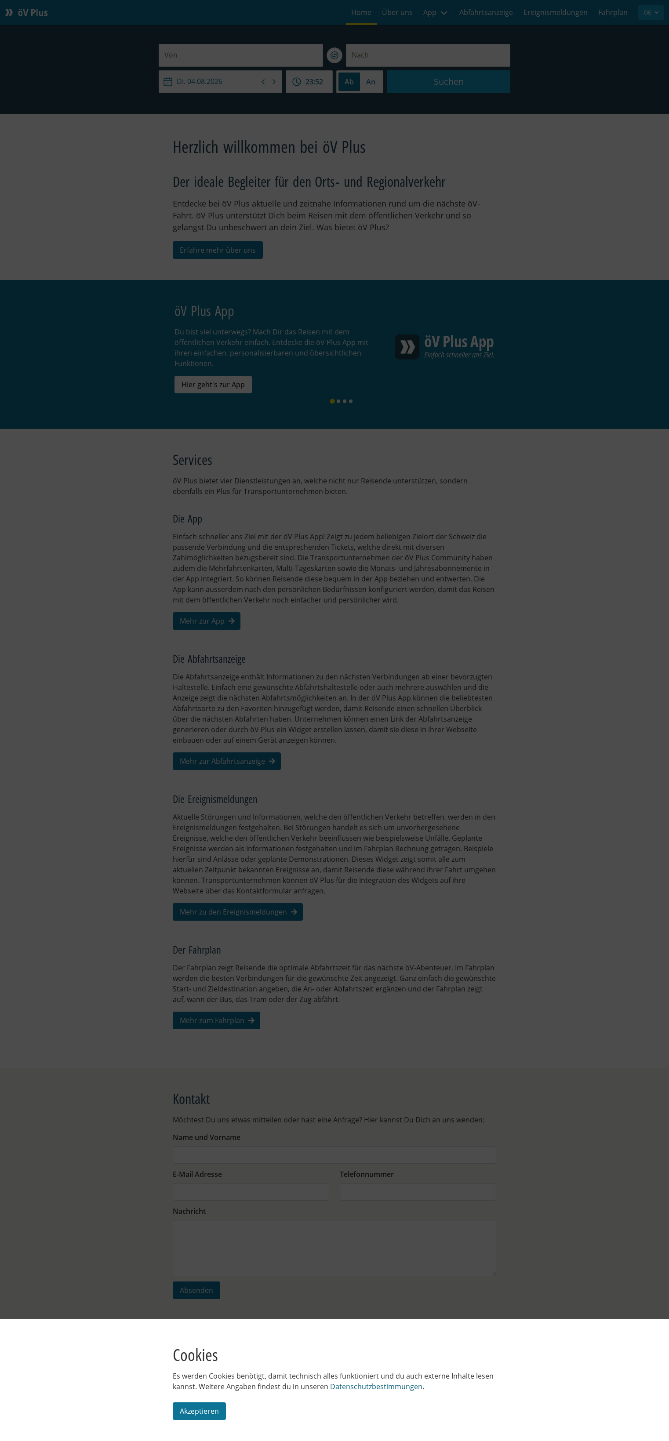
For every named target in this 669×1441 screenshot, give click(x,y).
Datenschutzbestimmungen (376, 1386)
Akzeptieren (199, 1411)
